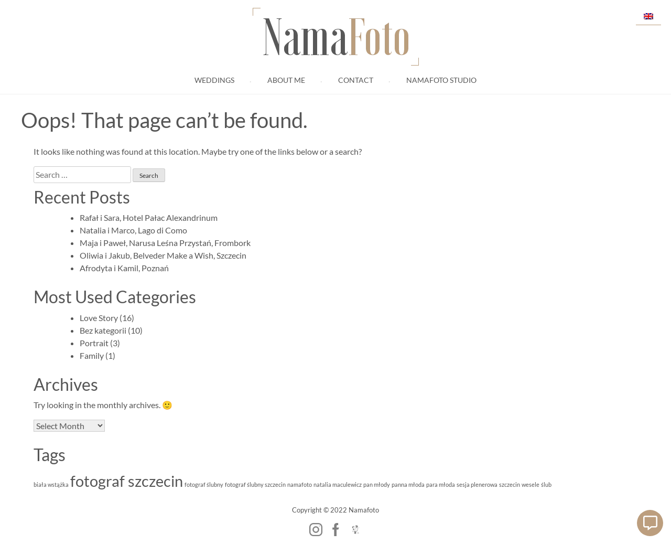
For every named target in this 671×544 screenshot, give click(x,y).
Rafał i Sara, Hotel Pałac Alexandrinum (149, 217)
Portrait (94, 343)
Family (92, 355)
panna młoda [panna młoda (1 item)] (408, 484)
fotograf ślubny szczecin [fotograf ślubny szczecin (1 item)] (255, 484)
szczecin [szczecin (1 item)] (509, 484)
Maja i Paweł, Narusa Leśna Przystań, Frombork (165, 243)
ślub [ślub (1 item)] (546, 484)
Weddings (214, 80)
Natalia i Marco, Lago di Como (133, 230)
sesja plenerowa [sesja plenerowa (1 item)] (477, 484)
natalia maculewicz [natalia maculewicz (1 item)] (337, 484)
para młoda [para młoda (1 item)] (440, 484)
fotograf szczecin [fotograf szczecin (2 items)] (126, 481)
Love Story (99, 318)
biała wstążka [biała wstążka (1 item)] (51, 484)
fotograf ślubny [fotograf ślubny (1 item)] (204, 484)
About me (286, 80)
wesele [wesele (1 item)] (530, 484)
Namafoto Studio (441, 80)
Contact (355, 80)
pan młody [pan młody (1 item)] (376, 484)
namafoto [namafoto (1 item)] (299, 484)
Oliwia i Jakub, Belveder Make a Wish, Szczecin (163, 255)
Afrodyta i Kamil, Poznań (124, 268)
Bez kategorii (103, 330)
